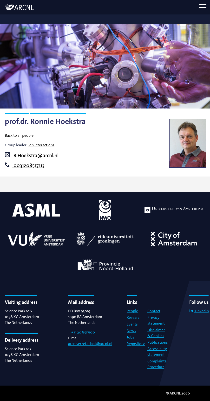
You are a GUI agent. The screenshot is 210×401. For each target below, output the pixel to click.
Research (134, 317)
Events (132, 324)
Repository (136, 343)
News (131, 330)
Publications (157, 342)
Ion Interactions (41, 145)
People (132, 310)
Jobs (130, 337)
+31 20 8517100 (83, 332)
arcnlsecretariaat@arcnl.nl (90, 343)
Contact (153, 310)
